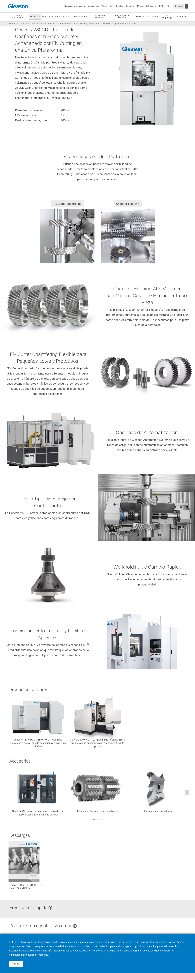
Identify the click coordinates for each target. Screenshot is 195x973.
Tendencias (181, 16)
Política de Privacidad (103, 950)
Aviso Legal (82, 950)
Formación (152, 16)
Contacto (130, 6)
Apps (104, 6)
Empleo (119, 6)
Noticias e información (74, 6)
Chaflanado (23, 23)
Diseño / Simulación (17, 16)
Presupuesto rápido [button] (30, 907)
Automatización (63, 16)
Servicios (140, 16)
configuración (16, 954)
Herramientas (80, 16)
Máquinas (35, 16)
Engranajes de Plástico (122, 16)
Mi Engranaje (167, 16)
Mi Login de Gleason (146, 6)
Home (12, 23)
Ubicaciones (93, 6)
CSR (111, 6)
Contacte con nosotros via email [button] (43, 925)
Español (179, 6)
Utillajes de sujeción (99, 16)
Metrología (47, 16)
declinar (135, 950)
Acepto (16, 963)
